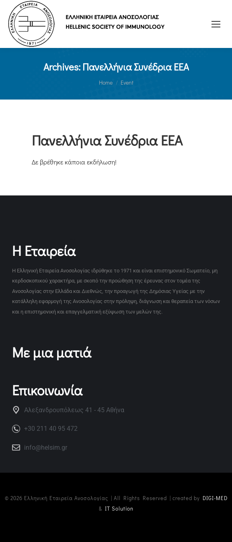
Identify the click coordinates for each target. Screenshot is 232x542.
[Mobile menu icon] (216, 24)
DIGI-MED (215, 497)
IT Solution (119, 508)
